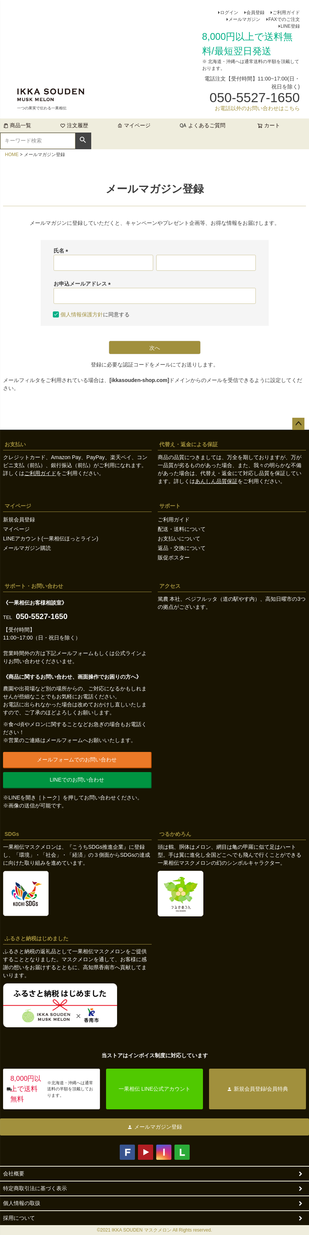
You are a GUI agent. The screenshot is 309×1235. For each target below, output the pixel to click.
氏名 (62, 251)
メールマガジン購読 (27, 548)
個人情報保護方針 (81, 314)
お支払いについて (179, 538)
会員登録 (255, 12)
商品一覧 (17, 125)
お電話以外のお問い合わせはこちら (257, 108)
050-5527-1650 (42, 616)
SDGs (12, 834)
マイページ (134, 125)
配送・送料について (182, 529)
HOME (12, 154)
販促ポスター (174, 557)
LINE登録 (290, 26)
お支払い (15, 444)
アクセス (170, 586)
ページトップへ (298, 424)
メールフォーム (74, 653)
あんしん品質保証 (216, 481)
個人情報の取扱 (21, 1203)
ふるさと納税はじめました (36, 938)
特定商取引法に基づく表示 (35, 1188)
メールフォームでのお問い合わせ (77, 759)
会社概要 (13, 1173)
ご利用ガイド (286, 12)
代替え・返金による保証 (188, 444)
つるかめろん (175, 834)
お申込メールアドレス (84, 284)
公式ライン (128, 653)
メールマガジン (244, 19)
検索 (83, 140)
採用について (19, 1218)
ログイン (229, 12)
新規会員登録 (19, 519)
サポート (170, 506)
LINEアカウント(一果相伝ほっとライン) (50, 538)
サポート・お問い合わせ (34, 586)
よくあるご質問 (206, 125)
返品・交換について (182, 548)
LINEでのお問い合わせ (77, 780)
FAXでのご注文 (284, 19)
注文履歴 (74, 125)
